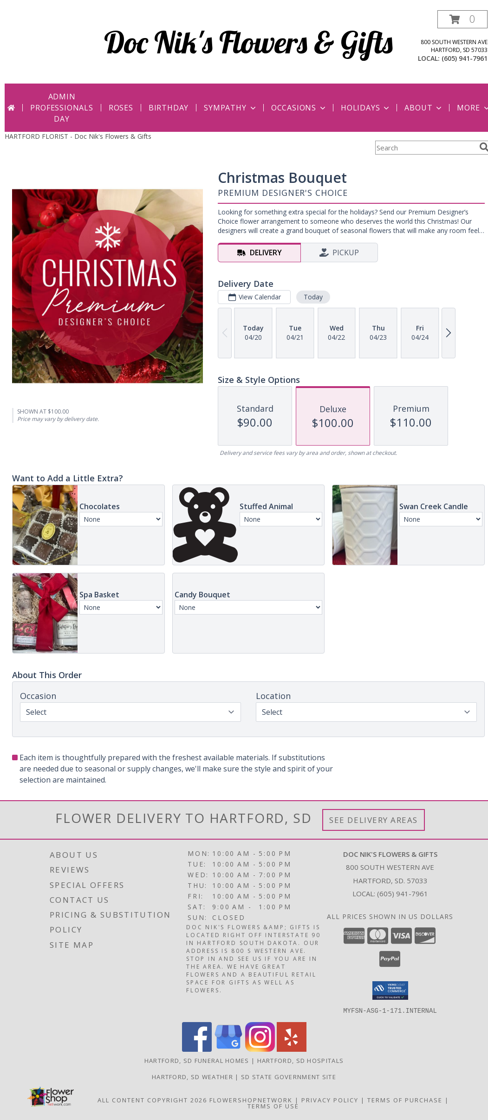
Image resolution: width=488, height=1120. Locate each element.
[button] (462, 19)
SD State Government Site (288, 1076)
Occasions (299, 108)
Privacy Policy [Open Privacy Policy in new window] (329, 1099)
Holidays (366, 108)
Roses (121, 108)
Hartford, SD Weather (192, 1076)
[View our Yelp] (291, 1048)
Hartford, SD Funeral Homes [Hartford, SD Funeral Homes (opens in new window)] (196, 1060)
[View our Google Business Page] (228, 1048)
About (423, 108)
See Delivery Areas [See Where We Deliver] (373, 820)
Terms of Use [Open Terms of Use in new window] (273, 1105)
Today (313, 296)
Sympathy (230, 108)
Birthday (169, 108)
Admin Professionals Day (61, 107)
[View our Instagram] (260, 1048)
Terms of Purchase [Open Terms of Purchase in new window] (404, 1099)
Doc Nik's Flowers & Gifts (248, 42)
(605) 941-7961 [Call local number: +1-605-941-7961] (465, 58)
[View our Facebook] (197, 1048)
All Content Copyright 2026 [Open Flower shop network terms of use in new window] (152, 1099)
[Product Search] (425, 147)
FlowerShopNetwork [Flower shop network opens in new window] (251, 1099)
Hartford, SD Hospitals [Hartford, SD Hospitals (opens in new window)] (300, 1060)
